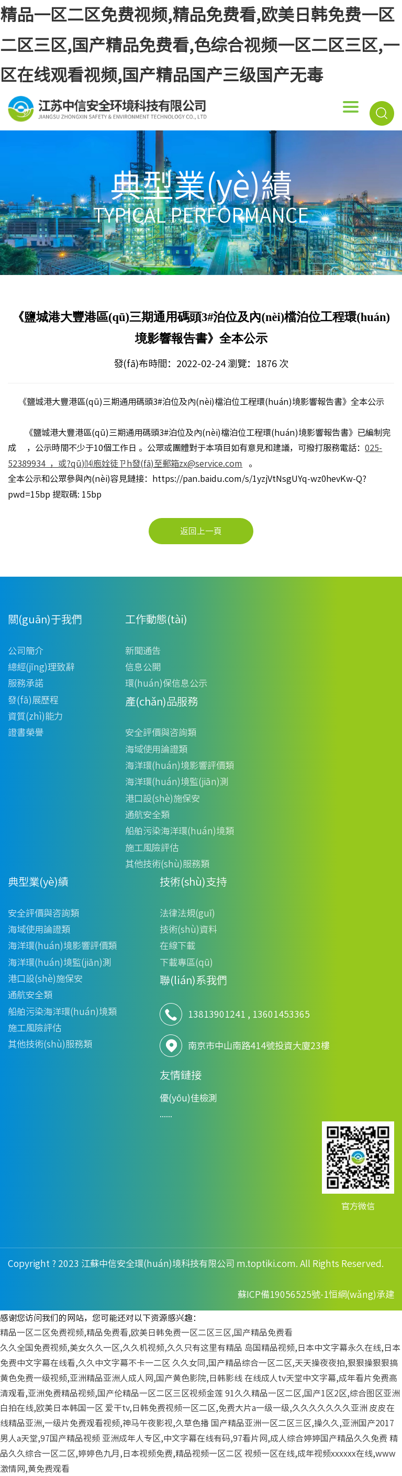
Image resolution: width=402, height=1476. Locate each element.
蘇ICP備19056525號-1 (283, 1294)
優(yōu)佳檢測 (188, 1098)
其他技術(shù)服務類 (167, 864)
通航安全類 (147, 814)
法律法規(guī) (187, 913)
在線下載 (177, 945)
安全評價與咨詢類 (160, 732)
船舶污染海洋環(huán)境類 (179, 831)
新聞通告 (143, 650)
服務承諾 (25, 683)
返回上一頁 (201, 531)
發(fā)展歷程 (33, 700)
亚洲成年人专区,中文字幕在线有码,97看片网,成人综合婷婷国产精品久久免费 (244, 1438)
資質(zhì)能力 (35, 716)
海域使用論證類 (156, 749)
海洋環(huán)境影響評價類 (179, 765)
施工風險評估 (151, 847)
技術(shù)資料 (188, 929)
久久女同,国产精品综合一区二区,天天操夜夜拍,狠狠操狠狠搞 (285, 1363)
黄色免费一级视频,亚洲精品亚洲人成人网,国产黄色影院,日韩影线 (121, 1378)
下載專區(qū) (186, 962)
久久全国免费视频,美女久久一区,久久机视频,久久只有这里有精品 (121, 1347)
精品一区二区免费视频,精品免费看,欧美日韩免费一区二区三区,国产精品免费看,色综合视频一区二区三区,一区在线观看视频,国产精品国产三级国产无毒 (199, 44)
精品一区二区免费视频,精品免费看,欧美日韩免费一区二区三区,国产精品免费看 (146, 1332)
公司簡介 (25, 650)
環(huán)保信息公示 (166, 683)
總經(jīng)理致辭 (41, 667)
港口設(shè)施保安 (162, 798)
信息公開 (143, 667)
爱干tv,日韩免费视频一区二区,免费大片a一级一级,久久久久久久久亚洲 (236, 1408)
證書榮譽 (25, 732)
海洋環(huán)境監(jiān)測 (177, 781)
